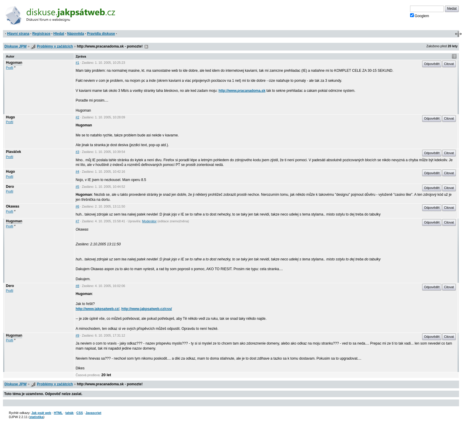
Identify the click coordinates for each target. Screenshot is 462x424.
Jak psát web (41, 413)
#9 (77, 335)
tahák (69, 413)
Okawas (12, 206)
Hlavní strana (18, 34)
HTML (58, 413)
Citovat (449, 64)
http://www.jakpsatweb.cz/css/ (146, 309)
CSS (79, 413)
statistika (36, 417)
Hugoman (14, 63)
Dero (10, 187)
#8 (77, 286)
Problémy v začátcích (55, 46)
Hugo (10, 117)
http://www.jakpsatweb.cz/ (97, 309)
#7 (77, 221)
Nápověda (75, 34)
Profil (9, 67)
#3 (77, 152)
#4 (77, 171)
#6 (77, 206)
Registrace (41, 34)
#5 (77, 186)
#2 (77, 117)
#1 (77, 62)
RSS (146, 46)
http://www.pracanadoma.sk (242, 91)
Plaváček (13, 152)
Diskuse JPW (15, 46)
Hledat (58, 34)
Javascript (93, 413)
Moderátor (149, 221)
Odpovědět (432, 64)
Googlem (419, 15)
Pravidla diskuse (101, 34)
